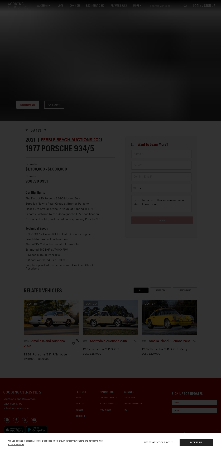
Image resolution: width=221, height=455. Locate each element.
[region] (110, 444)
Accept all (196, 442)
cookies (19, 441)
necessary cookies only (158, 442)
